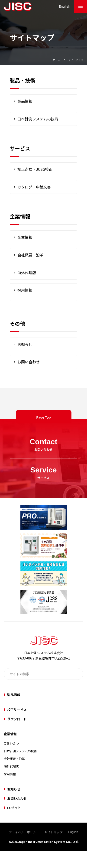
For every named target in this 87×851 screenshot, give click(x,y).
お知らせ (24, 344)
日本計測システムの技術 (37, 119)
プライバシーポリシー (24, 832)
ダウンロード (17, 719)
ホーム (57, 60)
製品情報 (24, 101)
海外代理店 (26, 272)
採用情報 (24, 290)
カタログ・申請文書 (34, 187)
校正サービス (17, 709)
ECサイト (14, 807)
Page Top (43, 417)
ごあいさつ (11, 743)
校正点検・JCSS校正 (34, 169)
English (64, 6)
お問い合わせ (28, 362)
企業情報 (24, 237)
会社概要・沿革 (30, 255)
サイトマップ (75, 60)
